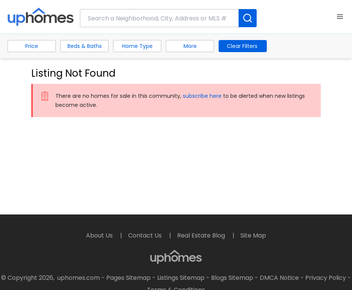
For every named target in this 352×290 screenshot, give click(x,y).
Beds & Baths (84, 46)
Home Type (137, 46)
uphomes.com (78, 277)
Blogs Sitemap (232, 277)
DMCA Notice (279, 277)
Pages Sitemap (128, 277)
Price (31, 46)
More (190, 46)
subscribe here (202, 96)
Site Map (253, 235)
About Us (100, 235)
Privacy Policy (325, 277)
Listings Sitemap (181, 277)
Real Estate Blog (202, 235)
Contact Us (145, 235)
